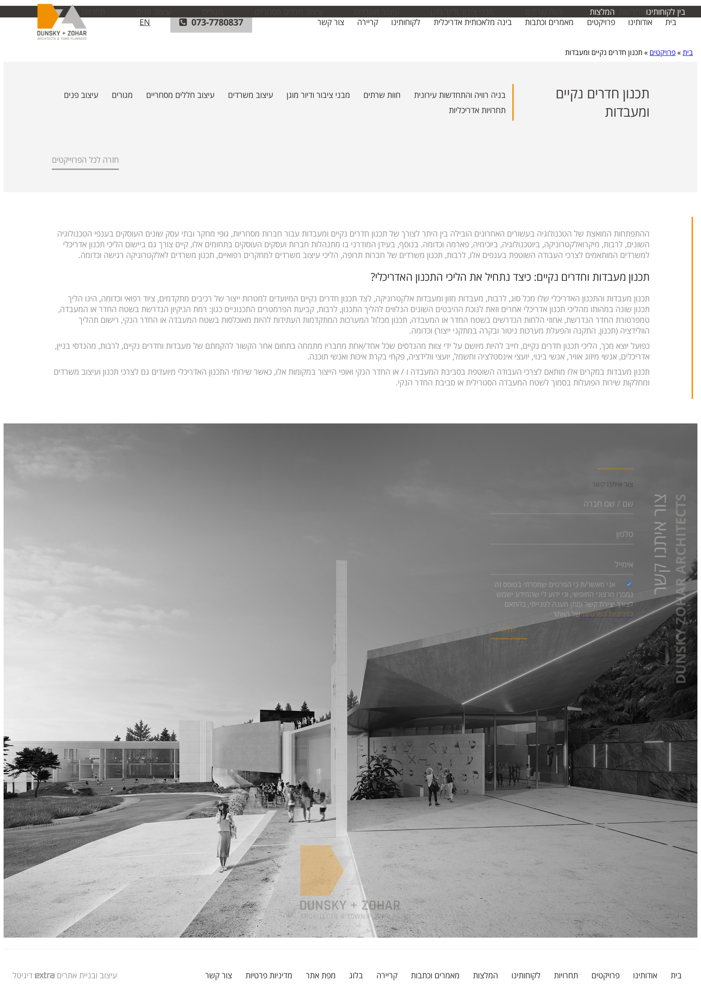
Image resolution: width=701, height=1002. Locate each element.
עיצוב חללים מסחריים (180, 94)
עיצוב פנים (81, 94)
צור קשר (330, 22)
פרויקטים (601, 22)
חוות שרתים (382, 94)
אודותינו (640, 22)
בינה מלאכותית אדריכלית (473, 22)
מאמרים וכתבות (549, 22)
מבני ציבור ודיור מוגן (318, 94)
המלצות (485, 975)
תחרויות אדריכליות (477, 110)
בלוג (356, 975)
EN (144, 22)
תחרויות (566, 975)
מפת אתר (321, 975)
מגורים (122, 94)
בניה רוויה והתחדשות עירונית (460, 94)
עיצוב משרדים (250, 94)
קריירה (367, 22)
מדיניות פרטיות (268, 975)
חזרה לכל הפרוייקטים (85, 159)
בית (670, 22)
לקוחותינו (405, 22)
